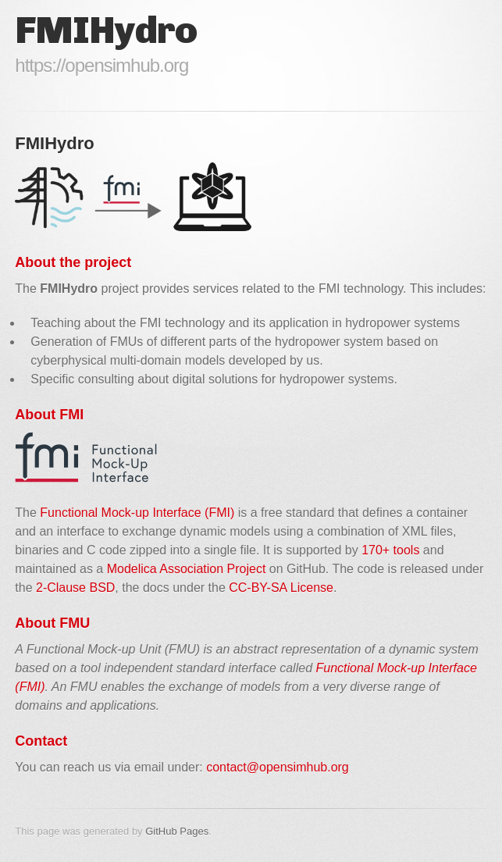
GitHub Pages (176, 831)
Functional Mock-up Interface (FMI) (137, 512)
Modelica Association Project (186, 568)
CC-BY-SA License (281, 587)
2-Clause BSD (75, 587)
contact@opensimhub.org (277, 767)
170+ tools (390, 550)
